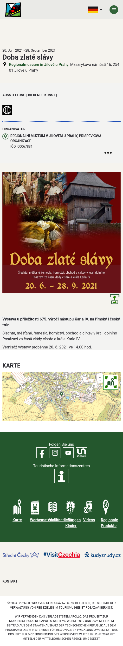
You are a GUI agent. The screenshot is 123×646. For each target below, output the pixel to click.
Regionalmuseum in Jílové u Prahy (38, 64)
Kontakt (10, 581)
